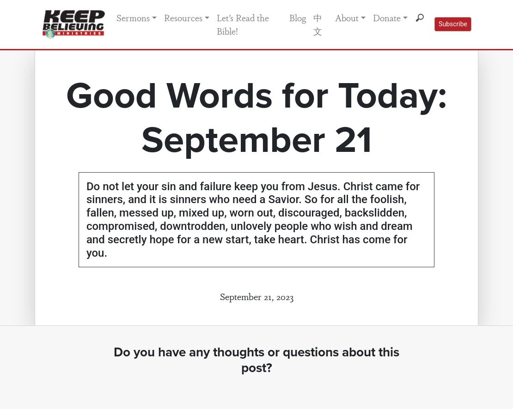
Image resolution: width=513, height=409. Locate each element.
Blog (297, 17)
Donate (387, 17)
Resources (183, 17)
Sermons (133, 17)
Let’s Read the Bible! (243, 24)
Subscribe (453, 24)
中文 (317, 24)
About (347, 17)
